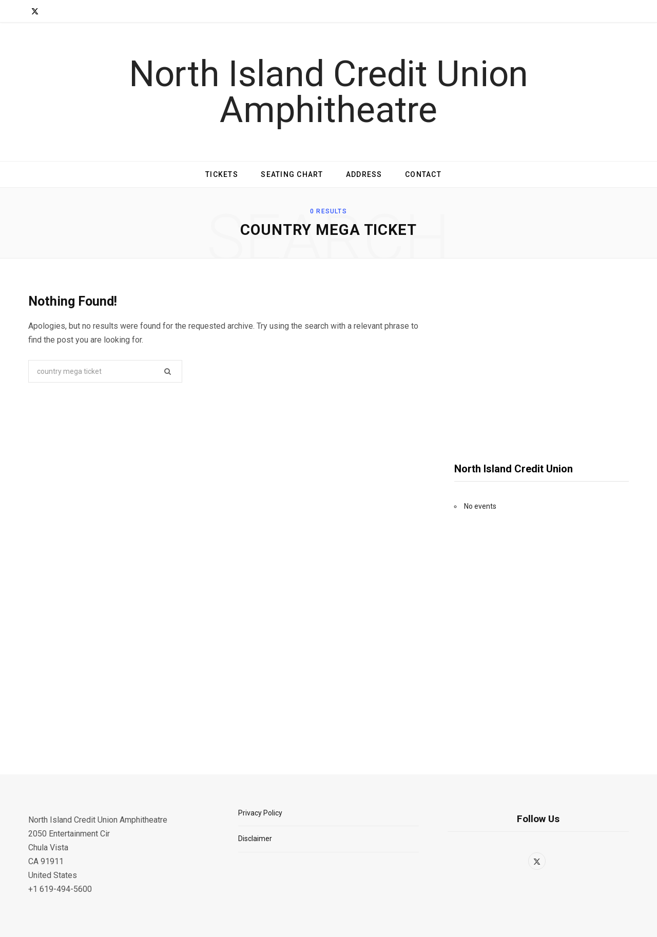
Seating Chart (292, 174)
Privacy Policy (260, 813)
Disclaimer (255, 838)
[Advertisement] (541, 363)
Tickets (221, 174)
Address (364, 174)
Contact (423, 174)
